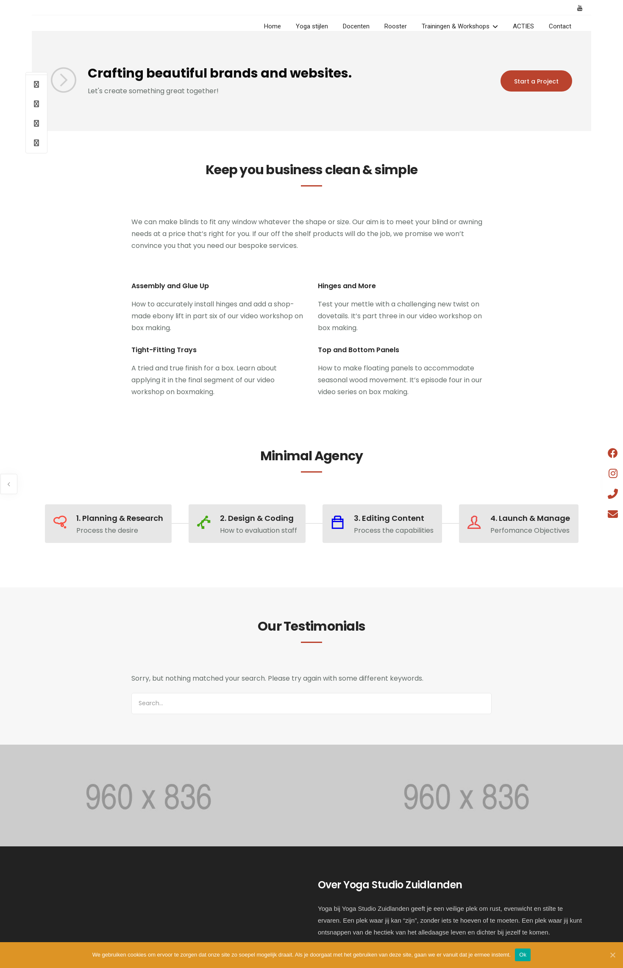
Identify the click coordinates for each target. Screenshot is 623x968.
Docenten (356, 26)
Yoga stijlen (312, 26)
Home (272, 26)
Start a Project (536, 81)
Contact (560, 26)
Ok (522, 954)
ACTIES (523, 26)
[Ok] (612, 955)
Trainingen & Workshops (456, 26)
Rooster (395, 26)
